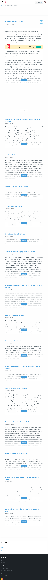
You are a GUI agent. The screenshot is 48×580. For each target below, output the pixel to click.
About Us (3, 553)
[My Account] (45, 2)
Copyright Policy (4, 561)
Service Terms (4, 568)
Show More (24, 70)
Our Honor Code (5, 564)
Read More (24, 134)
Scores (2, 538)
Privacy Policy (4, 566)
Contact (3, 555)
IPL (1, 5)
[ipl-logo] (6, 2)
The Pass (2, 539)
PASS (2, 536)
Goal (2, 542)
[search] (42, 2)
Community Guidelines (6, 563)
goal (35, 47)
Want (2, 541)
